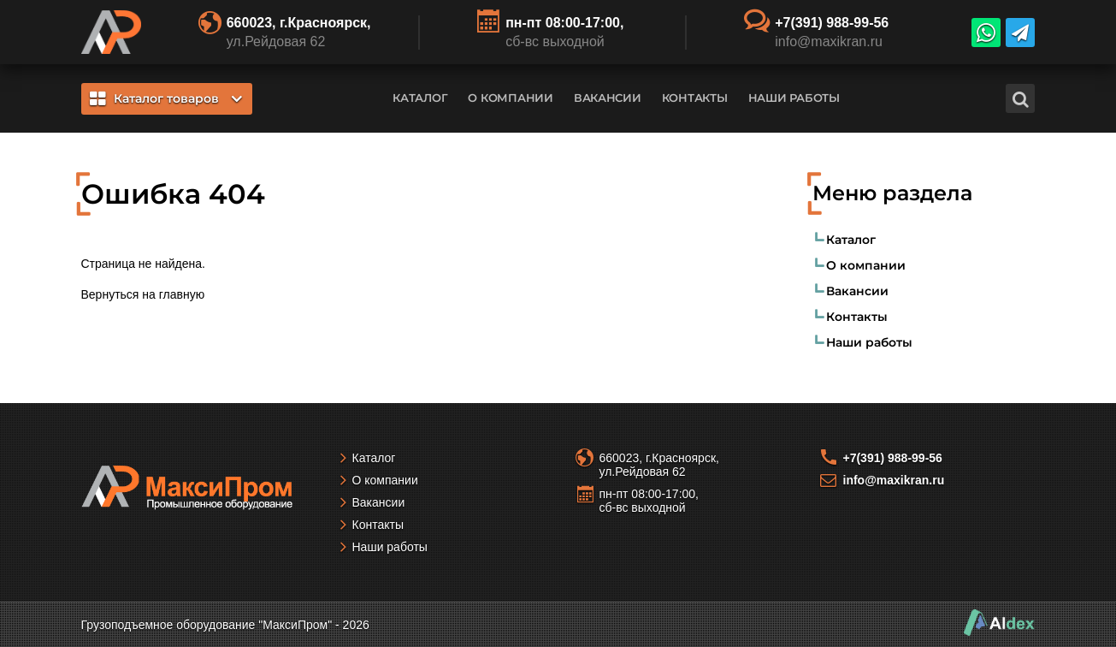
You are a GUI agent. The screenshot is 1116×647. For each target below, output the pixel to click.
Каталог (420, 97)
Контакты (695, 97)
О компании (510, 97)
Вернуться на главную (143, 294)
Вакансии (607, 97)
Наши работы (794, 97)
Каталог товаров (166, 98)
